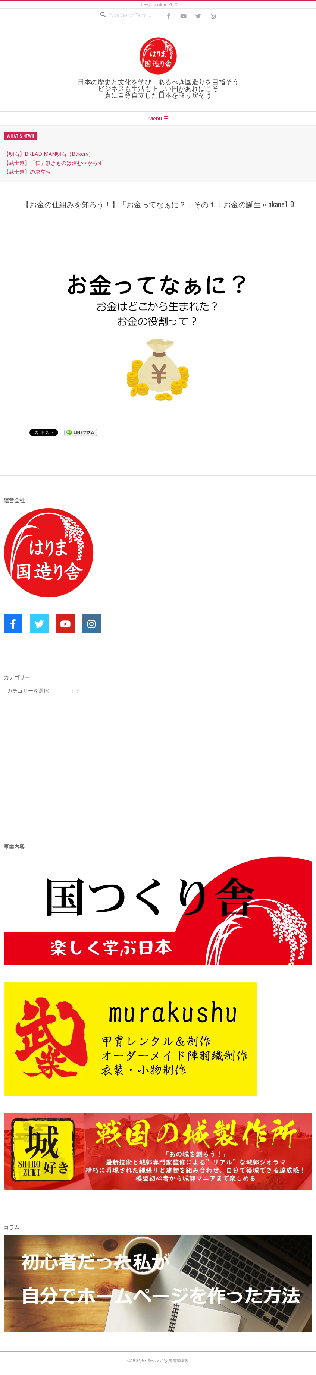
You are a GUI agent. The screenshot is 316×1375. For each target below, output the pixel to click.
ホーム (146, 4)
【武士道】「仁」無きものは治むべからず (53, 162)
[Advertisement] (60, 760)
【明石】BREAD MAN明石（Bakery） (49, 153)
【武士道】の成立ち (27, 171)
